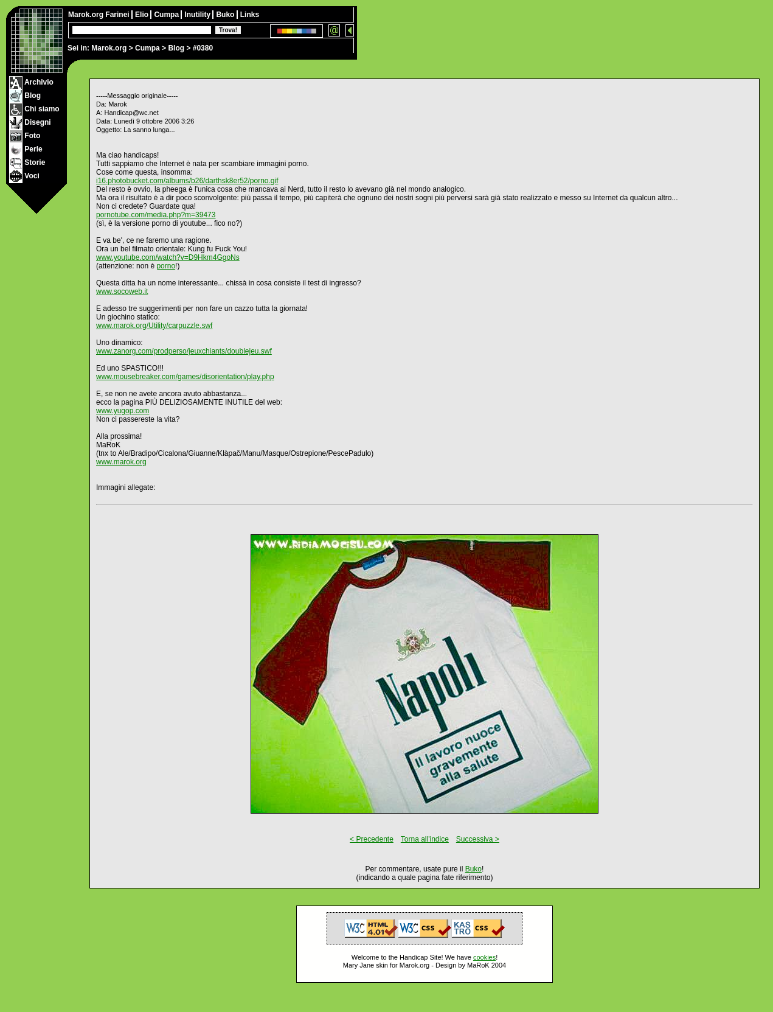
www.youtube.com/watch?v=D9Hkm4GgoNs (168, 257)
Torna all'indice (425, 839)
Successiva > (477, 839)
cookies (484, 957)
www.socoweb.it (122, 291)
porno (165, 266)
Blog (176, 48)
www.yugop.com (122, 411)
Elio (142, 14)
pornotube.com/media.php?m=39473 (155, 215)
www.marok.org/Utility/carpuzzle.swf (154, 325)
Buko (226, 14)
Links (249, 14)
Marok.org (109, 48)
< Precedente (371, 839)
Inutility (198, 14)
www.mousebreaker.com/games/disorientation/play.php (185, 376)
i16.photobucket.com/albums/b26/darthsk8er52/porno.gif (187, 180)
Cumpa (147, 48)
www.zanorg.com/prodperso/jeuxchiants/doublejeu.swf (184, 351)
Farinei (118, 14)
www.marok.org (121, 462)
